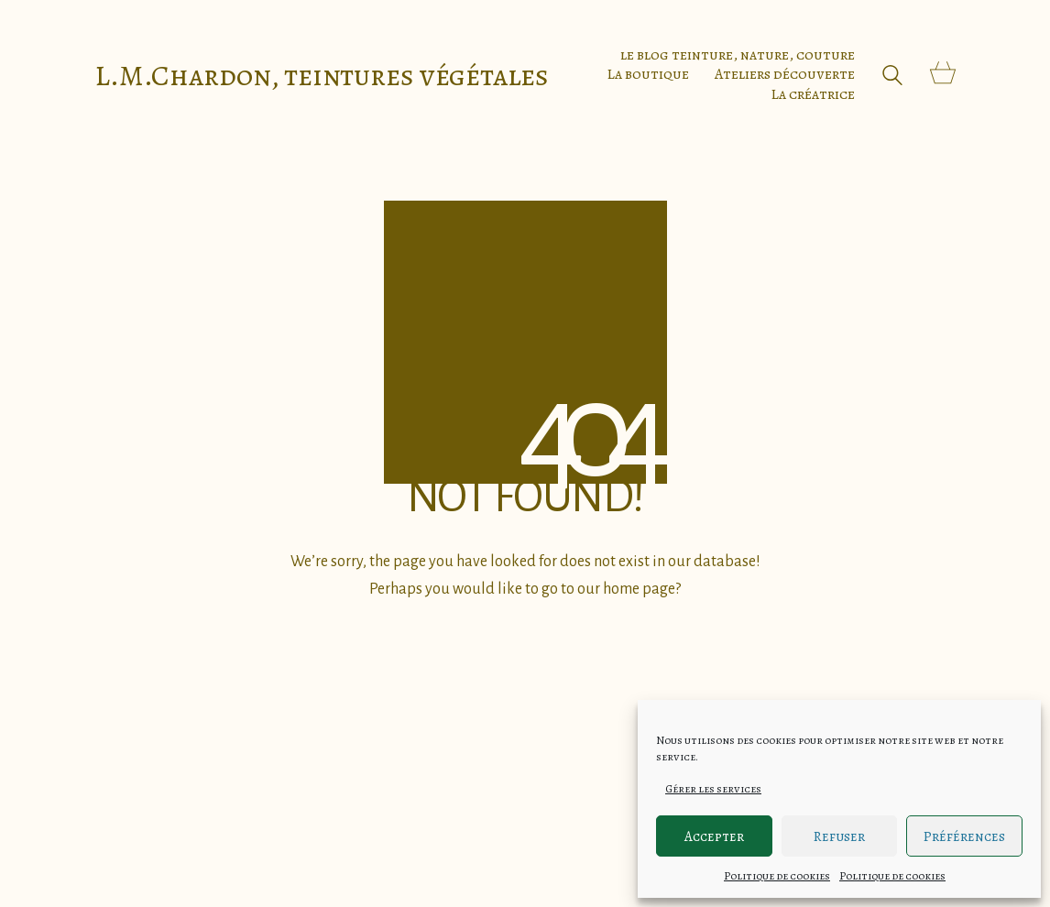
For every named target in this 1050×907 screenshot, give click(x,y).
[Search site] (892, 77)
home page (639, 589)
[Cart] (943, 74)
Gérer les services (713, 788)
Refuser (839, 836)
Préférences (964, 836)
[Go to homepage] (321, 75)
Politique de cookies (777, 876)
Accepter (714, 836)
